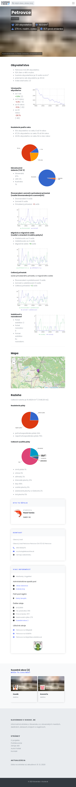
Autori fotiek (16, 748)
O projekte (15, 740)
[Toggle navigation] (73, 3)
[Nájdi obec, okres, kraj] (22, 3)
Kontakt (14, 751)
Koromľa (44, 694)
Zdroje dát (15, 746)
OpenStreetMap (54, 387)
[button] (38, 370)
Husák (16, 694)
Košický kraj (20, 589)
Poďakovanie (16, 743)
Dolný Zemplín (21, 598)
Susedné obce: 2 (22, 620)
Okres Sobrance (22, 586)
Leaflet (45, 387)
